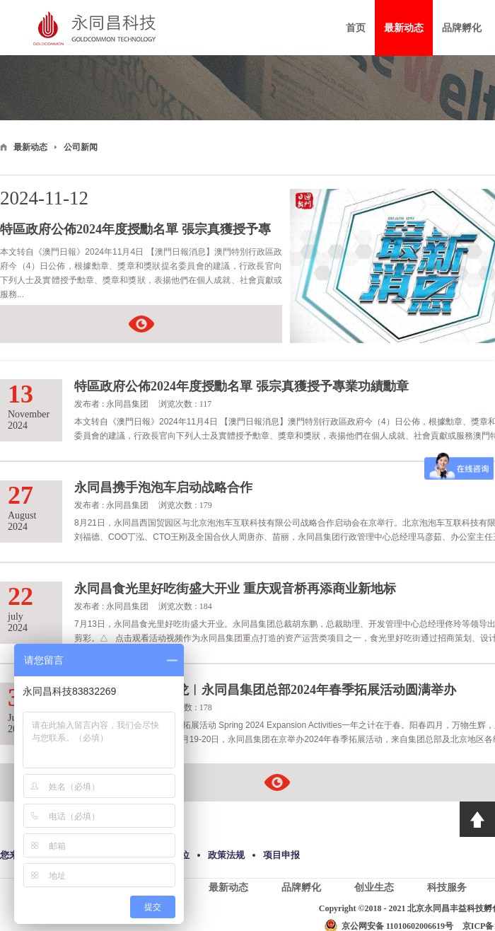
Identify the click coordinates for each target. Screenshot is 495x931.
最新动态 (30, 147)
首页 (356, 28)
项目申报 (281, 855)
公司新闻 (81, 147)
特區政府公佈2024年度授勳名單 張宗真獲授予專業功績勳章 (135, 231)
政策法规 (226, 855)
